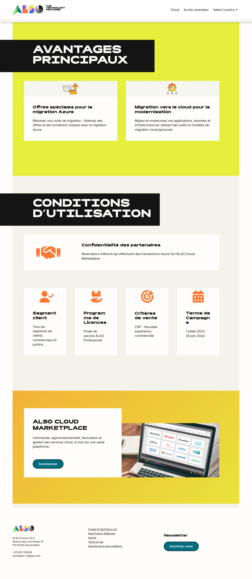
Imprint (92, 537)
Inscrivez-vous (181, 546)
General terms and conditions (105, 546)
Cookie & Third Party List (102, 529)
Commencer (48, 464)
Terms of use (95, 542)
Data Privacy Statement (101, 533)
